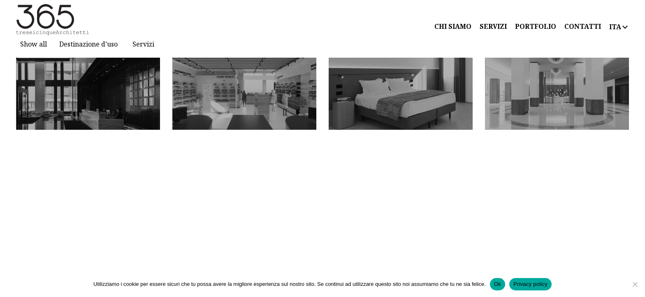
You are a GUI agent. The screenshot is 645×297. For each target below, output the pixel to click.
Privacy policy (530, 284)
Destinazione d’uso (88, 44)
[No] (635, 284)
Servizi (143, 44)
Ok (497, 284)
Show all (33, 44)
